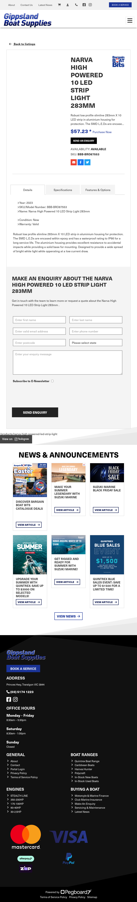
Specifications (63, 190)
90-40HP (16, 808)
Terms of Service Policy (24, 777)
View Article (29, 524)
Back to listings (22, 44)
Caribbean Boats (84, 765)
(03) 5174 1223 (20, 691)
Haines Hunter (83, 769)
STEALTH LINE (19, 796)
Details (27, 190)
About (11, 5)
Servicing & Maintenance (90, 808)
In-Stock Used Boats (87, 781)
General (15, 754)
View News (68, 616)
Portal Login (18, 769)
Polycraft (80, 773)
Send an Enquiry (83, 140)
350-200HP (17, 800)
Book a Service (23, 668)
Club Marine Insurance (88, 800)
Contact (15, 765)
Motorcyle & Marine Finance (92, 796)
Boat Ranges (84, 754)
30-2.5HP (16, 812)
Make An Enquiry (85, 804)
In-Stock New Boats (86, 777)
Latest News (45, 5)
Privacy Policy (19, 773)
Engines (15, 789)
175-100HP (17, 804)
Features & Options (97, 190)
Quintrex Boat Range (87, 761)
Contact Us (27, 5)
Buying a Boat (85, 789)
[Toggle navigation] (129, 20)
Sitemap (92, 897)
